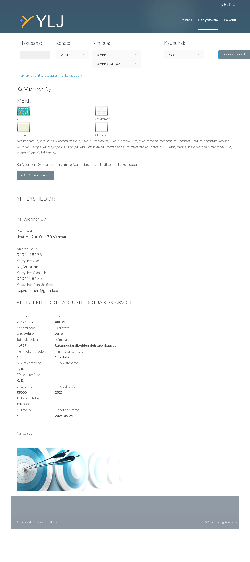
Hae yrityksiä (208, 20)
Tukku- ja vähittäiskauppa (38, 75)
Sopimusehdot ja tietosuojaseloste (37, 522)
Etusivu (186, 20)
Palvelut (230, 20)
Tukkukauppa (69, 75)
